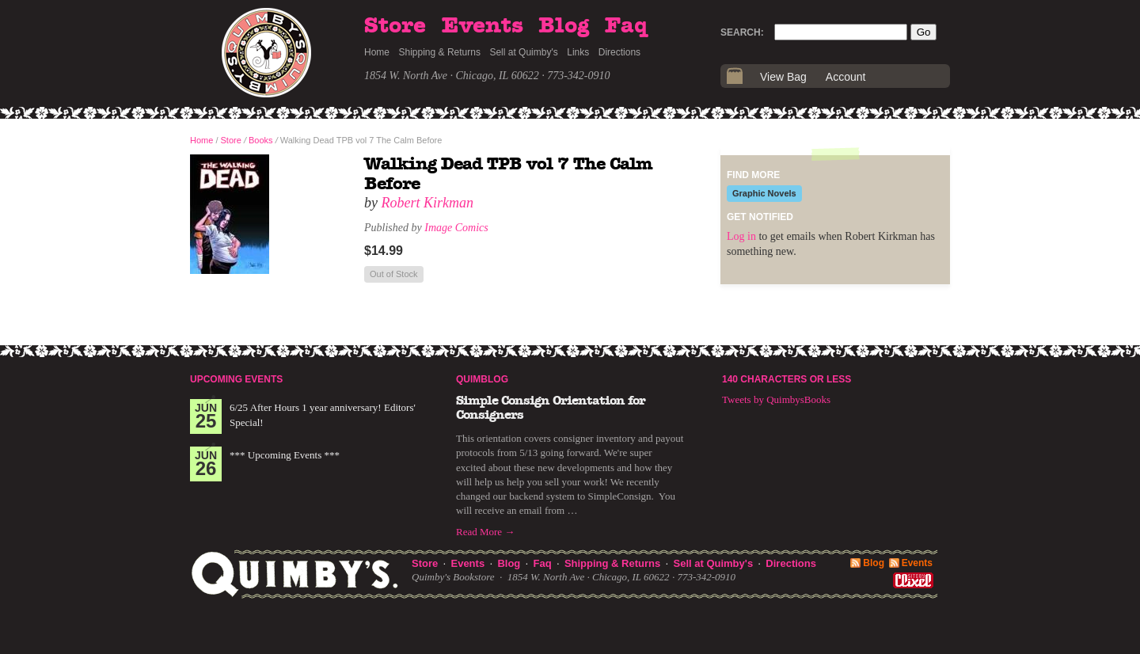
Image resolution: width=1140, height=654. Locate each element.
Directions (619, 52)
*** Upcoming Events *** (285, 455)
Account (846, 76)
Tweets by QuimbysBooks (776, 399)
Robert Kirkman (428, 203)
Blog (563, 26)
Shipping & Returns (440, 52)
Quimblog (482, 379)
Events (482, 26)
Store (395, 26)
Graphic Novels (764, 193)
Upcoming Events (236, 379)
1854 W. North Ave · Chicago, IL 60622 (451, 76)
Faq (626, 26)
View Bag (783, 76)
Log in (741, 236)
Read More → (485, 532)
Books (261, 140)
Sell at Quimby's (523, 52)
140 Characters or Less (786, 379)
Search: (742, 32)
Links (578, 52)
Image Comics (456, 228)
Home (377, 52)
